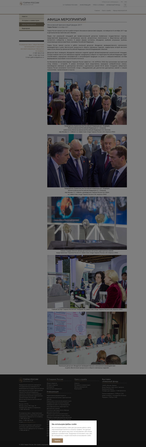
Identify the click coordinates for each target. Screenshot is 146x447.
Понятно (57, 440)
